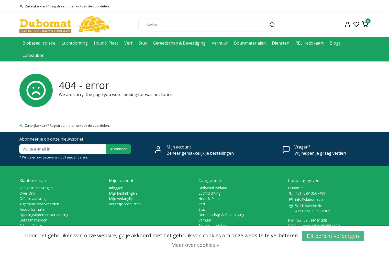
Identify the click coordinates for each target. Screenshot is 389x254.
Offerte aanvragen (34, 198)
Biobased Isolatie (39, 43)
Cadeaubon (34, 55)
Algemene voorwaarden (39, 204)
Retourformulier (32, 209)
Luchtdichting (75, 43)
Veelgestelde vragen (36, 187)
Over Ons (27, 193)
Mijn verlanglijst (122, 198)
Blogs (335, 43)
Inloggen (116, 187)
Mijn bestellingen (123, 193)
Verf (128, 43)
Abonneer (118, 148)
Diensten (280, 43)
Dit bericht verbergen (333, 235)
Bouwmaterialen (250, 43)
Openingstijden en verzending (43, 214)
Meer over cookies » (195, 244)
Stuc (143, 43)
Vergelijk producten (125, 204)
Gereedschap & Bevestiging (179, 43)
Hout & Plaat (106, 43)
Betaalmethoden (33, 220)
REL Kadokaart (309, 43)
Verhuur (220, 43)
